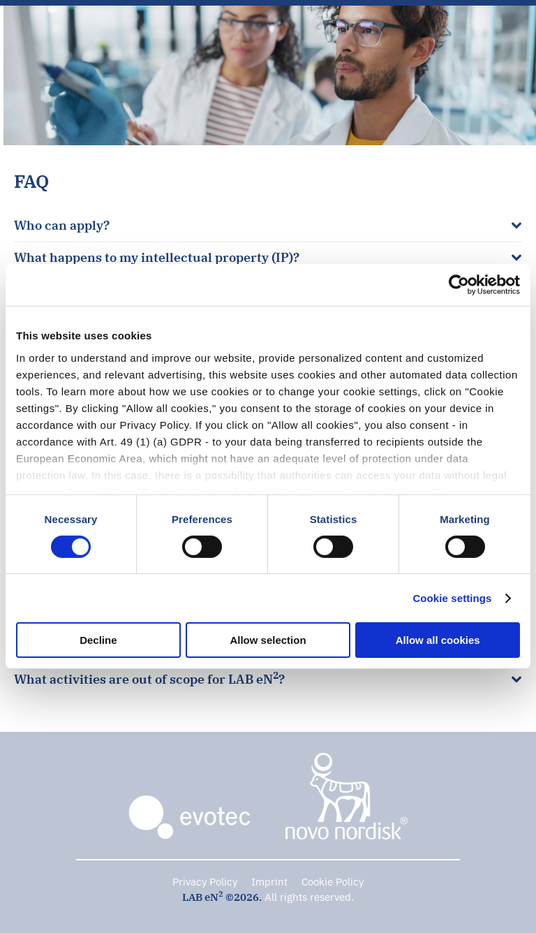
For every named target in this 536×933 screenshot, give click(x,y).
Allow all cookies (438, 640)
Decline (98, 640)
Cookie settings (451, 598)
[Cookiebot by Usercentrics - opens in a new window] (459, 284)
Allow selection (268, 640)
